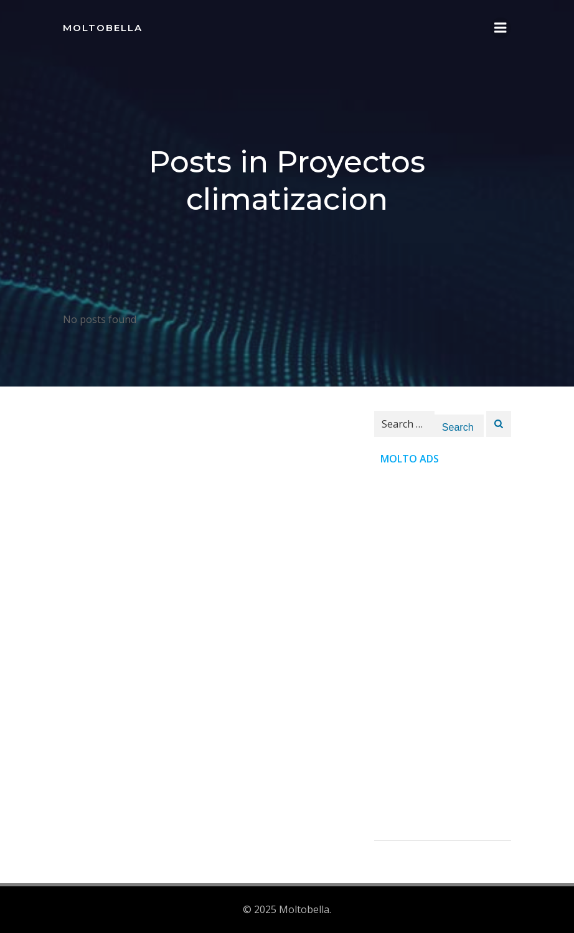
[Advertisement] (442, 653)
